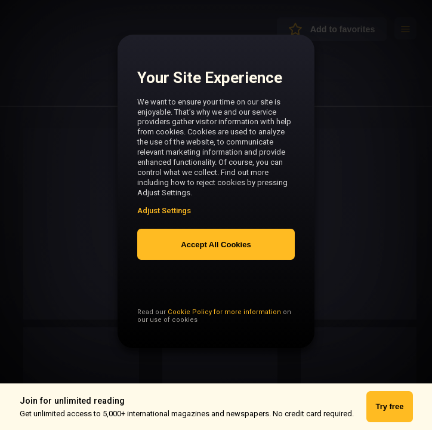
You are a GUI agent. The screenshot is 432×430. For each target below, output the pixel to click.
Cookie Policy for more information (224, 335)
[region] (216, 198)
